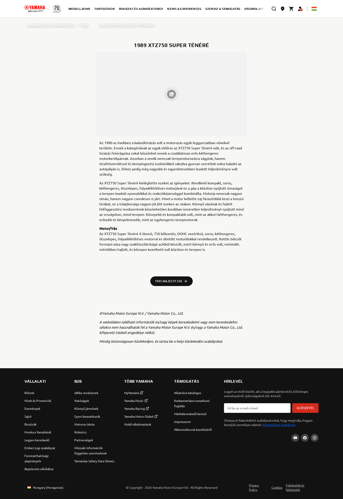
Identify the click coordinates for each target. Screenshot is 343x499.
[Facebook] (305, 438)
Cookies (276, 487)
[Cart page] (291, 8)
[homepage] (34, 9)
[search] (274, 8)
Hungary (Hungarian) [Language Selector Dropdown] (44, 487)
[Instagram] (314, 438)
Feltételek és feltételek (295, 487)
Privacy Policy (254, 487)
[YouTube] (295, 438)
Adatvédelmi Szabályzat (279, 425)
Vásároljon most (258, 8)
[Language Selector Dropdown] (314, 8)
